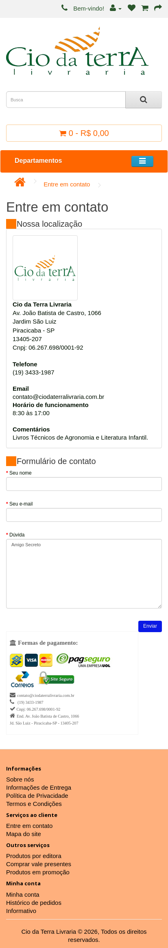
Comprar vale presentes (38, 863)
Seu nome (20, 473)
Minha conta (22, 894)
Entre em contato (67, 184)
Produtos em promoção (38, 872)
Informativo (21, 910)
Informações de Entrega (38, 787)
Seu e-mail (21, 504)
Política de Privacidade (37, 795)
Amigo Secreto (84, 574)
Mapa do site (23, 833)
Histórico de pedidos (33, 902)
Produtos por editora (33, 855)
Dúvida (16, 535)
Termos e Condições (34, 803)
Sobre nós (20, 779)
